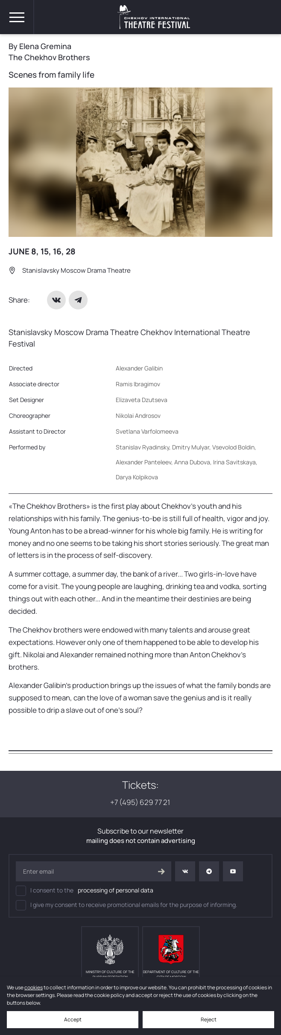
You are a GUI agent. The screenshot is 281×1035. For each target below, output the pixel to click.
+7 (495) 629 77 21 (140, 802)
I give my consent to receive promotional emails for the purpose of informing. (126, 905)
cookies (33, 987)
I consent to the (84, 891)
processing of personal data (115, 890)
